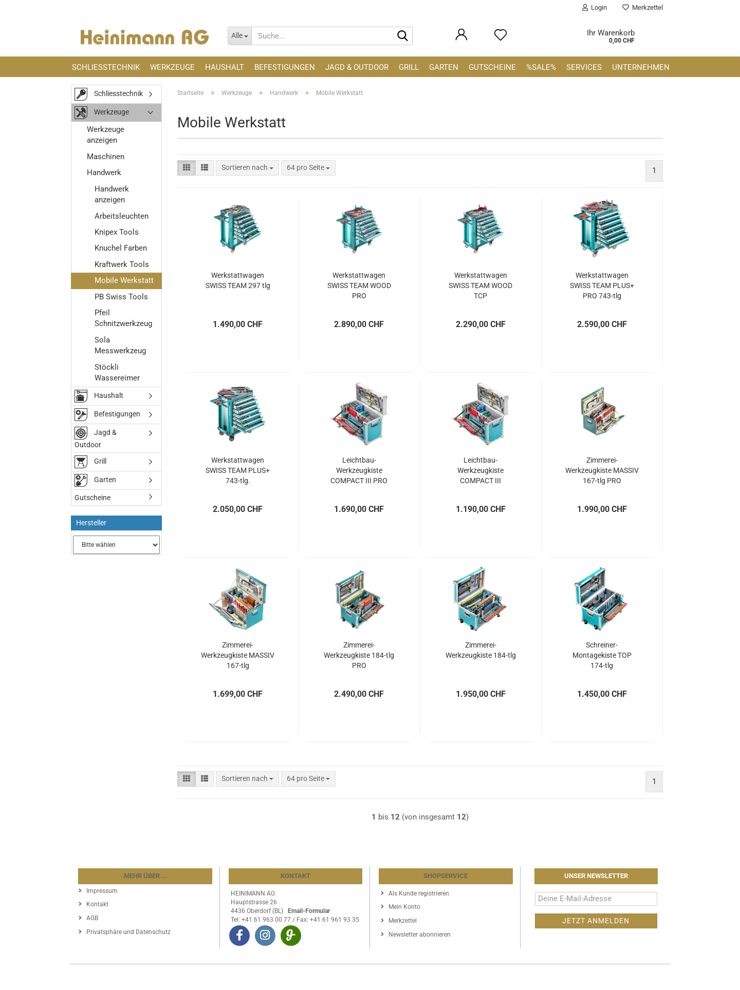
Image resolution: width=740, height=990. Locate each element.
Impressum (102, 890)
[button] (186, 168)
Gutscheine (492, 67)
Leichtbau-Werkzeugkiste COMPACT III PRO (358, 470)
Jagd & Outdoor (356, 67)
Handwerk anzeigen (112, 194)
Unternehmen (641, 67)
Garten (443, 67)
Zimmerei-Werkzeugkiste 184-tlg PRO (359, 655)
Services (584, 67)
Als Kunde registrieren (418, 893)
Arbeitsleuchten (122, 216)
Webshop (332, 977)
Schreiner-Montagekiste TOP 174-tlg (602, 655)
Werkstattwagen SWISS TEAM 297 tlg (238, 280)
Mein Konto (404, 906)
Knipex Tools (117, 232)
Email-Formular (309, 911)
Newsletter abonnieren (419, 934)
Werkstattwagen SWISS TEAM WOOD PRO (359, 285)
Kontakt (97, 904)
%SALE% (541, 67)
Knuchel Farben (121, 248)
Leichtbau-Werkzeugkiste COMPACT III (480, 470)
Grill (409, 67)
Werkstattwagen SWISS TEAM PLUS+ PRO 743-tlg (602, 285)
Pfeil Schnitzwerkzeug (123, 318)
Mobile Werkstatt (124, 280)
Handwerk (104, 172)
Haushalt (224, 67)
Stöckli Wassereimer (117, 373)
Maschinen (105, 156)
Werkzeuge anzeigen (105, 135)
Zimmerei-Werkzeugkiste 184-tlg (481, 650)
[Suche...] (239, 36)
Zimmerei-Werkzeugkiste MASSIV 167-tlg (237, 655)
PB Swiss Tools (121, 296)
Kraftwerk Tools (122, 264)
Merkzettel (642, 7)
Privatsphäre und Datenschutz (128, 932)
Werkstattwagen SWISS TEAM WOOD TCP (480, 285)
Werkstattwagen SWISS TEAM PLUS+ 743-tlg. (238, 470)
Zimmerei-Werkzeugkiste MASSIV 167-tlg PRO (602, 470)
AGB (92, 918)
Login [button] (594, 7)
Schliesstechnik (106, 67)
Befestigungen (284, 67)
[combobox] (247, 168)
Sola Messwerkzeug (120, 345)
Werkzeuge (172, 67)
